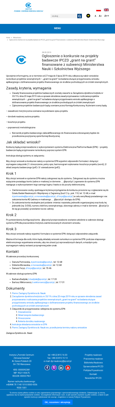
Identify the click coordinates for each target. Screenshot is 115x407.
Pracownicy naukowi (93, 359)
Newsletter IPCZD (93, 378)
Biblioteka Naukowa (93, 362)
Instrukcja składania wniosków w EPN (29, 324)
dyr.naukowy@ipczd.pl (61, 361)
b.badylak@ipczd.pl (37, 279)
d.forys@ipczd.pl (65, 196)
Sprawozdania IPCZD (93, 366)
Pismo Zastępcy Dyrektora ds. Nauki (29, 293)
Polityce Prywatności (82, 397)
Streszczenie (24, 318)
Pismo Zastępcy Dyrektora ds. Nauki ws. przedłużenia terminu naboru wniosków (49, 327)
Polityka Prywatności (93, 370)
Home (8, 37)
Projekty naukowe (93, 355)
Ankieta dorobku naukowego (31, 321)
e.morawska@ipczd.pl (45, 196)
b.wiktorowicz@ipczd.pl (43, 282)
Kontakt (93, 374)
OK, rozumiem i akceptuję (57, 402)
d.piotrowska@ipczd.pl (23, 196)
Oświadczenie (24, 312)
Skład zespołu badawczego (31, 315)
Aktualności (17, 37)
